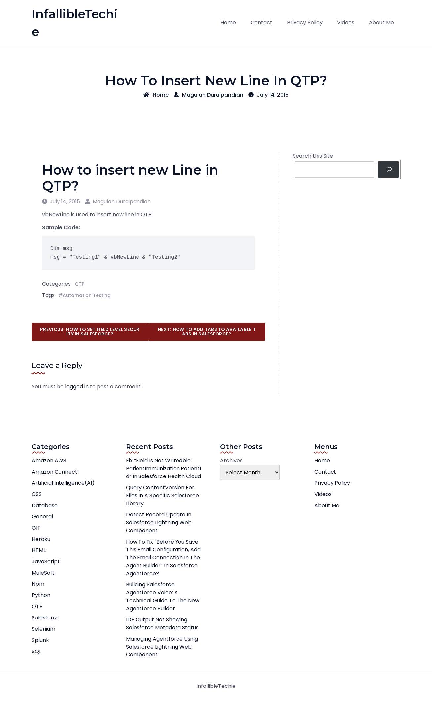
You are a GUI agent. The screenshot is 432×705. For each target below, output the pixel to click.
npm (38, 584)
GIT (36, 528)
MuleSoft (43, 573)
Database (45, 505)
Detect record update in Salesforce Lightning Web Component (159, 522)
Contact (261, 22)
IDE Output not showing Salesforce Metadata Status (162, 623)
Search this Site (313, 155)
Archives (231, 460)
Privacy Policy (305, 22)
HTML (39, 550)
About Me (381, 22)
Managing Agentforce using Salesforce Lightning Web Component (162, 646)
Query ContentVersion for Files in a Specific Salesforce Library (162, 495)
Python (41, 595)
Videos (345, 22)
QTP (79, 284)
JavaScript (46, 561)
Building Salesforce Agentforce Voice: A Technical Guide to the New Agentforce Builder (162, 596)
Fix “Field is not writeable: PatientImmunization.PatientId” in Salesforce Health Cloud (163, 468)
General (42, 516)
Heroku (41, 539)
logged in (77, 386)
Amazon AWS (49, 460)
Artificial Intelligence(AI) (63, 483)
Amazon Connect (54, 472)
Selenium (43, 629)
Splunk (40, 640)
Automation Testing (87, 295)
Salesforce (45, 617)
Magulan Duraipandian (208, 95)
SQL (36, 651)
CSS (37, 494)
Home (228, 22)
